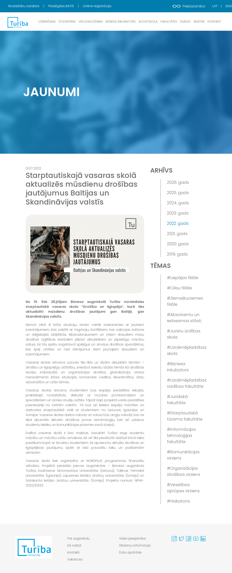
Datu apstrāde (131, 552)
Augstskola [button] (148, 21)
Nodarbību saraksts (24, 6)
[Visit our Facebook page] (188, 538)
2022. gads (177, 223)
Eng (229, 6)
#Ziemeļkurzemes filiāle (185, 301)
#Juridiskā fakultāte (177, 400)
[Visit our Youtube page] (195, 538)
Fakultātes (169, 21)
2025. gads (178, 193)
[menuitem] (27, 6)
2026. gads (178, 182)
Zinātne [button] (199, 21)
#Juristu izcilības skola (183, 334)
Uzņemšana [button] (47, 21)
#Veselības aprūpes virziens (183, 488)
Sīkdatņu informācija (135, 545)
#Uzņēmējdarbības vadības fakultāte (186, 383)
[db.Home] (17, 22)
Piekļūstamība (188, 6)
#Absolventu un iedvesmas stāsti (184, 318)
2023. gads (177, 213)
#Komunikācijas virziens (183, 455)
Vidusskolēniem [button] (90, 21)
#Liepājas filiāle (182, 278)
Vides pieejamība (133, 538)
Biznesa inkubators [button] (121, 21)
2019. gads (177, 254)
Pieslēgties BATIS (61, 6)
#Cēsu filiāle (179, 288)
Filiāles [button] (185, 21)
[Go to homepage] (33, 550)
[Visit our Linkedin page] (203, 538)
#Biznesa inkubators (178, 367)
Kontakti (214, 21)
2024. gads (178, 203)
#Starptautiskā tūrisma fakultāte (184, 416)
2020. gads (178, 244)
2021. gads (177, 233)
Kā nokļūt (74, 545)
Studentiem (67, 21)
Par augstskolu (79, 538)
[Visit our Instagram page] (174, 538)
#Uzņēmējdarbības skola (186, 350)
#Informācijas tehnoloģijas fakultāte (181, 435)
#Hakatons (178, 501)
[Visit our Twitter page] (181, 538)
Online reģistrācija (97, 6)
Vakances (75, 559)
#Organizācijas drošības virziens (183, 471)
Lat (215, 6)
